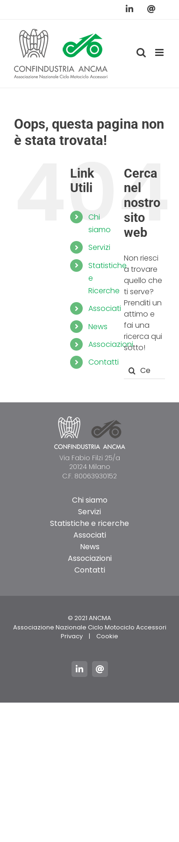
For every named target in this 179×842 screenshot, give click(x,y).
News (97, 326)
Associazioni (110, 344)
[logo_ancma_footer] (89, 419)
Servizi (99, 247)
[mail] (100, 669)
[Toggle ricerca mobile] (141, 52)
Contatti (103, 362)
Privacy (72, 636)
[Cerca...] (144, 371)
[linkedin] (79, 669)
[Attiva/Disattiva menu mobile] (160, 52)
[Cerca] (132, 371)
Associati (104, 308)
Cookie (107, 636)
